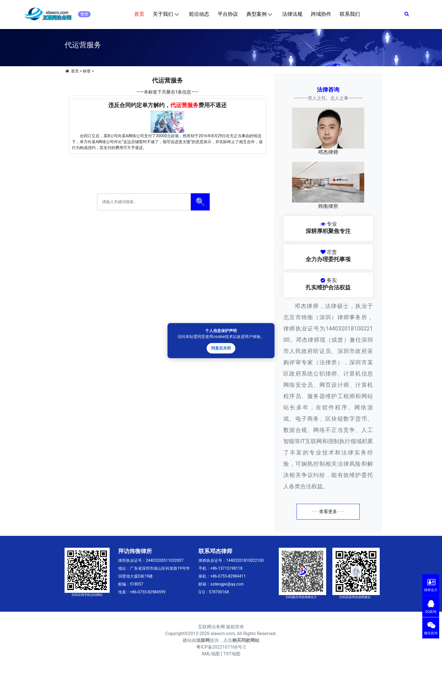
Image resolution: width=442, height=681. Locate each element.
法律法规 (292, 14)
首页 (139, 14)
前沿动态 (199, 14)
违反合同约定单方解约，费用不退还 (167, 105)
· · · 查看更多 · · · (328, 511)
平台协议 (228, 14)
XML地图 (211, 653)
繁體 (84, 14)
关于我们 (166, 14)
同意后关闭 (221, 348)
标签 (87, 71)
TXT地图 (231, 653)
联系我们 (350, 14)
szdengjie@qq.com (227, 584)
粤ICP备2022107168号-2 (221, 647)
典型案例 (260, 14)
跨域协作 (321, 14)
